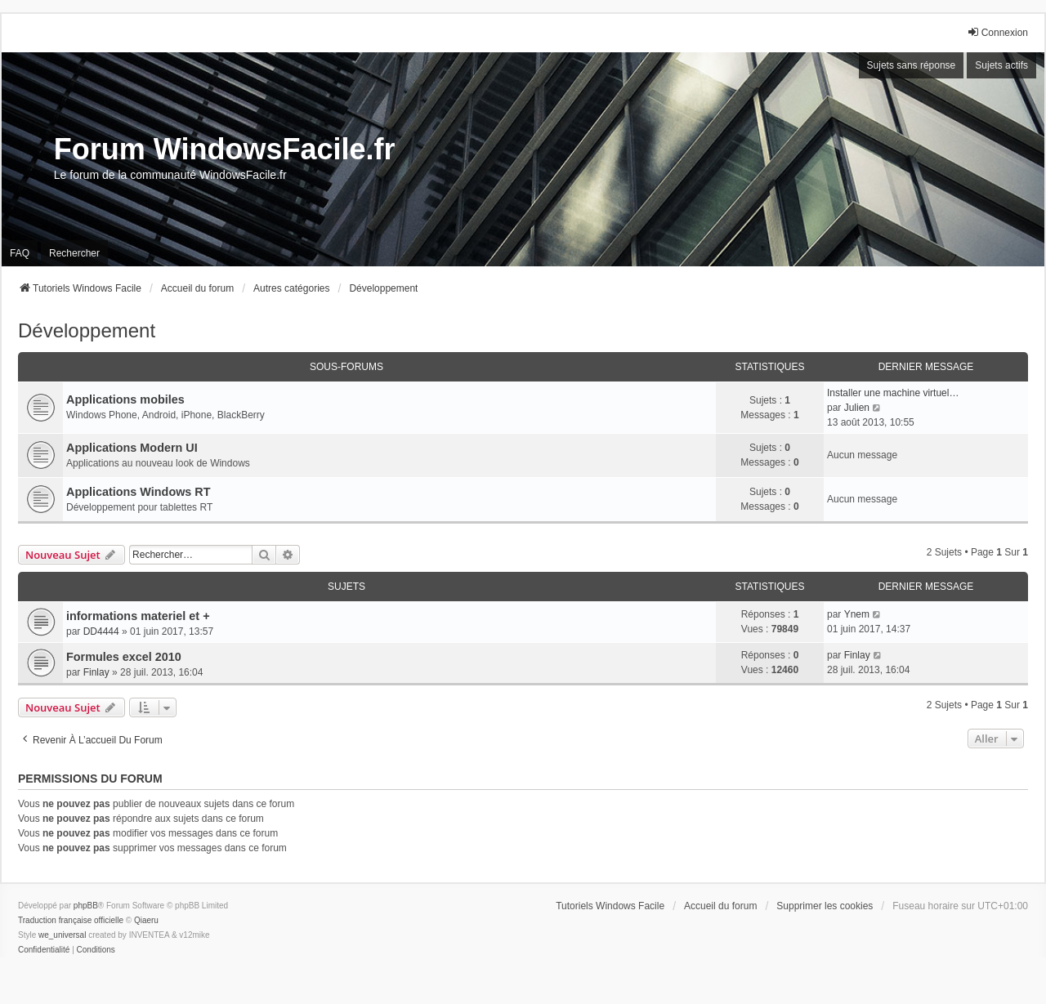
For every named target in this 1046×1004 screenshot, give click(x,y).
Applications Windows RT (138, 491)
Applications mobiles (125, 399)
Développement (86, 330)
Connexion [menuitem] (997, 32)
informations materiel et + (138, 615)
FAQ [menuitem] (19, 253)
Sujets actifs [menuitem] (1001, 65)
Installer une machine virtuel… (893, 393)
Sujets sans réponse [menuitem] (911, 65)
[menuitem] (43, 950)
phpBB (86, 905)
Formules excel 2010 (123, 656)
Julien (856, 407)
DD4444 (101, 631)
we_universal (62, 934)
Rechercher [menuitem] (74, 253)
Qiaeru (146, 920)
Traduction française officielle (70, 920)
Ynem (856, 614)
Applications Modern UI (132, 447)
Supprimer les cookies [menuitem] (824, 906)
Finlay (96, 672)
